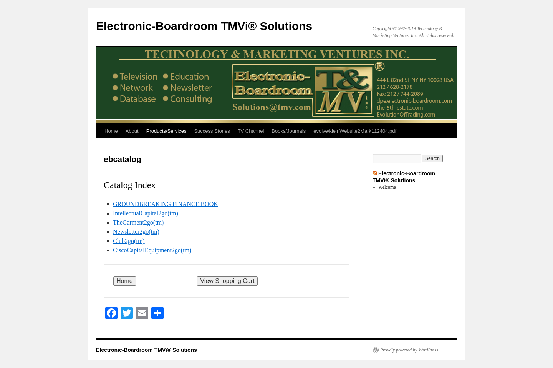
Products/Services (166, 131)
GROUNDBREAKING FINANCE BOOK (165, 204)
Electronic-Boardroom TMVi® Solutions (204, 26)
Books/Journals (289, 131)
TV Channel (251, 131)
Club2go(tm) (129, 241)
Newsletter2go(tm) (136, 231)
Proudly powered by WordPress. (409, 350)
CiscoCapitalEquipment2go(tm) (152, 250)
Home (111, 131)
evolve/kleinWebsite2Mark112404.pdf (354, 131)
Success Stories (212, 131)
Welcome (387, 187)
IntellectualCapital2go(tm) (145, 213)
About (132, 131)
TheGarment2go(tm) (138, 222)
